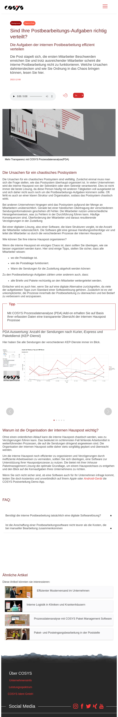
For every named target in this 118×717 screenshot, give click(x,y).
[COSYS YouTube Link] (101, 707)
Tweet (59, 101)
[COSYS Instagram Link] (75, 707)
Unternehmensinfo (20, 680)
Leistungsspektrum (20, 687)
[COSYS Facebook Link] (82, 707)
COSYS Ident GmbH (20, 693)
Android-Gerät (93, 478)
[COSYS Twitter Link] (88, 707)
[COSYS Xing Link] (94, 707)
